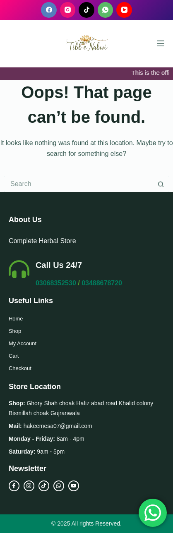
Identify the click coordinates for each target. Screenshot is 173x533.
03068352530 (56, 283)
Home (16, 318)
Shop (15, 331)
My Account (22, 343)
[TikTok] (86, 10)
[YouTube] (124, 10)
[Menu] (160, 43)
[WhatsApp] (105, 10)
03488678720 (102, 283)
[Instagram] (68, 10)
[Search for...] (78, 184)
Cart (14, 356)
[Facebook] (49, 10)
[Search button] (161, 184)
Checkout (20, 368)
